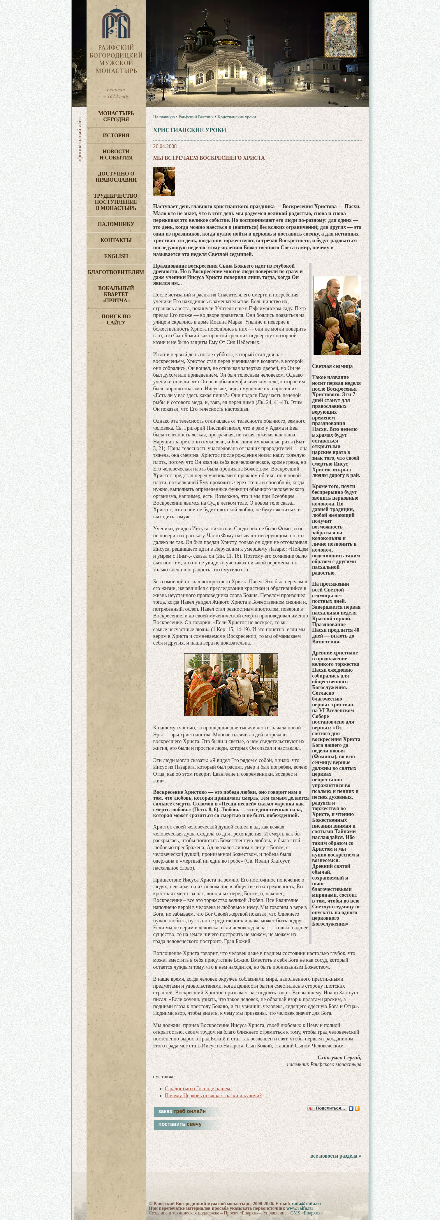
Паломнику (116, 224)
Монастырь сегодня (116, 116)
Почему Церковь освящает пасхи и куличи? (213, 1095)
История (116, 135)
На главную (164, 117)
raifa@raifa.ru (306, 1203)
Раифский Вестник (196, 117)
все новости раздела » (335, 1156)
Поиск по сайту (116, 320)
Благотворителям (116, 272)
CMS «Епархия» (307, 1212)
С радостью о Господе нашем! (198, 1088)
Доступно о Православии (116, 177)
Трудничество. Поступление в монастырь (116, 202)
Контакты (116, 240)
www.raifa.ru (299, 1208)
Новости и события (116, 155)
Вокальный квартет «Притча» (116, 294)
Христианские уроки (236, 117)
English (116, 256)
